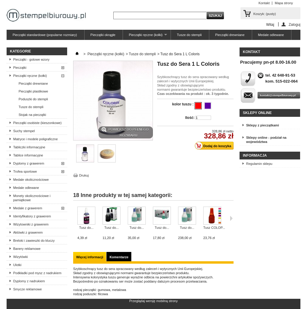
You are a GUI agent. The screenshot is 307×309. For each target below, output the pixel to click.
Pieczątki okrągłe (103, 35)
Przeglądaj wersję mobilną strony (153, 301)
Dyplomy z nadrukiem (29, 281)
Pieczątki (19, 67)
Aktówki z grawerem (28, 232)
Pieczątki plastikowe (33, 91)
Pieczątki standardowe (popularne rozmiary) (45, 35)
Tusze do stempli (189, 35)
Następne (231, 218)
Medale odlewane (271, 35)
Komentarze (118, 257)
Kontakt (264, 3)
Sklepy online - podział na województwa (266, 140)
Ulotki (17, 265)
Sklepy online (257, 113)
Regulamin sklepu (259, 163)
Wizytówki (20, 257)
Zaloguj (294, 24)
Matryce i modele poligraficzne (35, 139)
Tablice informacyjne (28, 155)
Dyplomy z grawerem (28, 163)
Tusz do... (86, 227)
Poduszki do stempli (33, 99)
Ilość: (190, 118)
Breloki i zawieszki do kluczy (34, 240)
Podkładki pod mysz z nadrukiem (37, 273)
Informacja (255, 155)
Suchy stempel (24, 131)
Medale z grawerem (27, 208)
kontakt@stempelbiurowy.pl (278, 95)
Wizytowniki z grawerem (31, 224)
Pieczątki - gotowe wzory (31, 59)
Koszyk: (264, 14)
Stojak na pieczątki (32, 115)
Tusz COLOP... (214, 227)
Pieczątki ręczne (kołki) (145, 36)
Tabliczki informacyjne (29, 147)
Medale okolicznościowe (31, 179)
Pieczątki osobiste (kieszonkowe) (37, 123)
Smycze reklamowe (27, 289)
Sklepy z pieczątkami (262, 125)
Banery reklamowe (26, 248)
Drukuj (84, 175)
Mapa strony (284, 3)
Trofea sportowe (25, 171)
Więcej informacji (89, 257)
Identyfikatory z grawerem (32, 216)
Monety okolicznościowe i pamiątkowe (31, 198)
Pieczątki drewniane (230, 35)
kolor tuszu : (183, 104)
